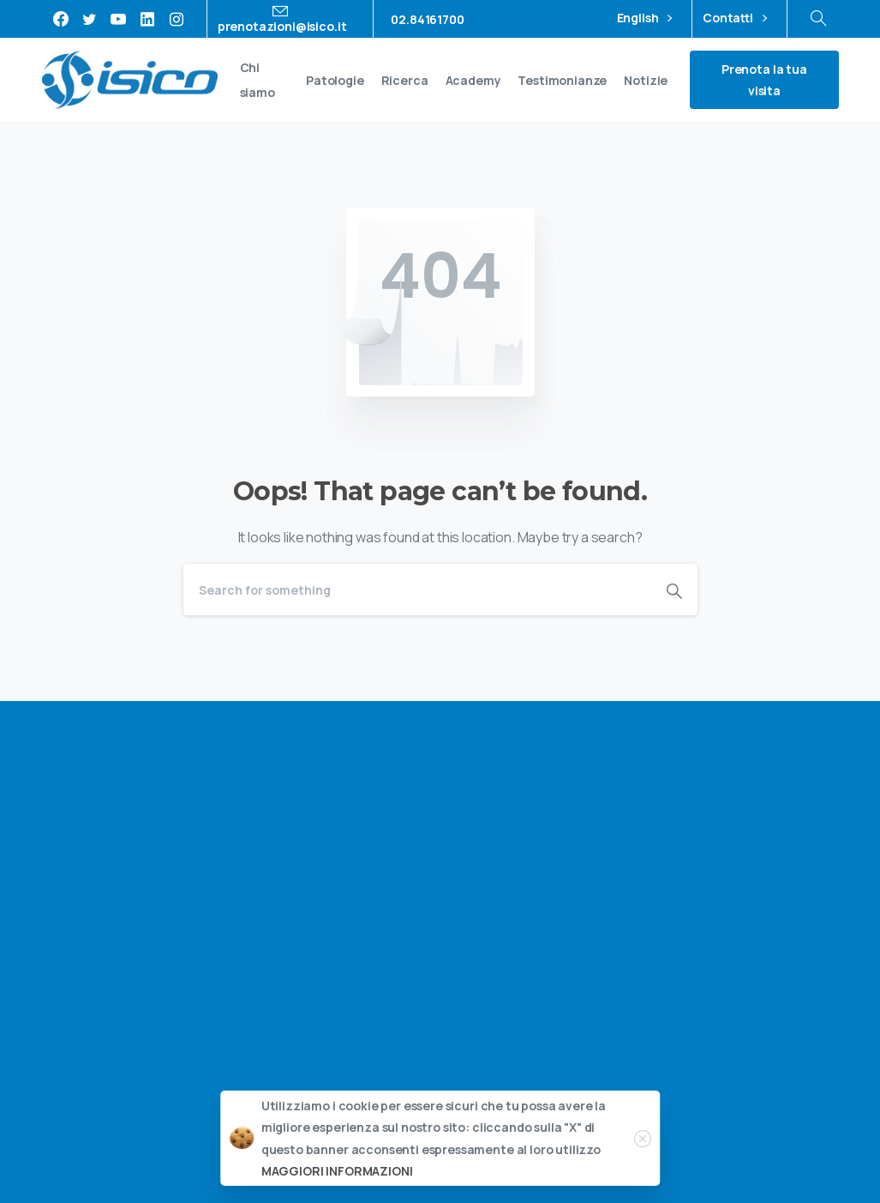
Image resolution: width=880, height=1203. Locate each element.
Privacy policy (724, 1121)
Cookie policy (815, 1121)
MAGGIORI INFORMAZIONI (337, 1173)
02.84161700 (427, 19)
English (645, 18)
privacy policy (779, 893)
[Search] (417, 589)
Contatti (735, 18)
